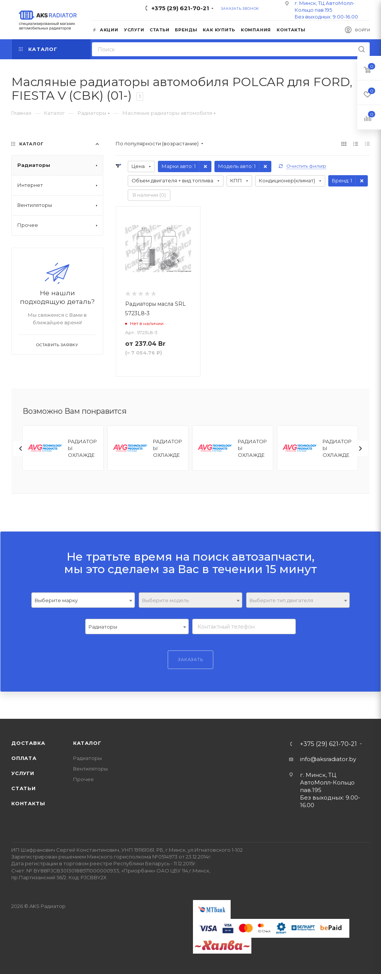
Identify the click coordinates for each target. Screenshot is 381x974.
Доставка (28, 743)
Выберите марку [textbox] (56, 600)
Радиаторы (87, 758)
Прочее (83, 779)
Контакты (28, 803)
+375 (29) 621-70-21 (180, 8)
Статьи (23, 788)
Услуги (22, 773)
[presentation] (20, 448)
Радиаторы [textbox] (103, 627)
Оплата (24, 758)
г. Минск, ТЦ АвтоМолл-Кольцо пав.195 (327, 782)
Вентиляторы (90, 769)
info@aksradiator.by (328, 759)
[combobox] (83, 600)
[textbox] (190, 600)
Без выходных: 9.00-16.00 (326, 17)
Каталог (87, 743)
